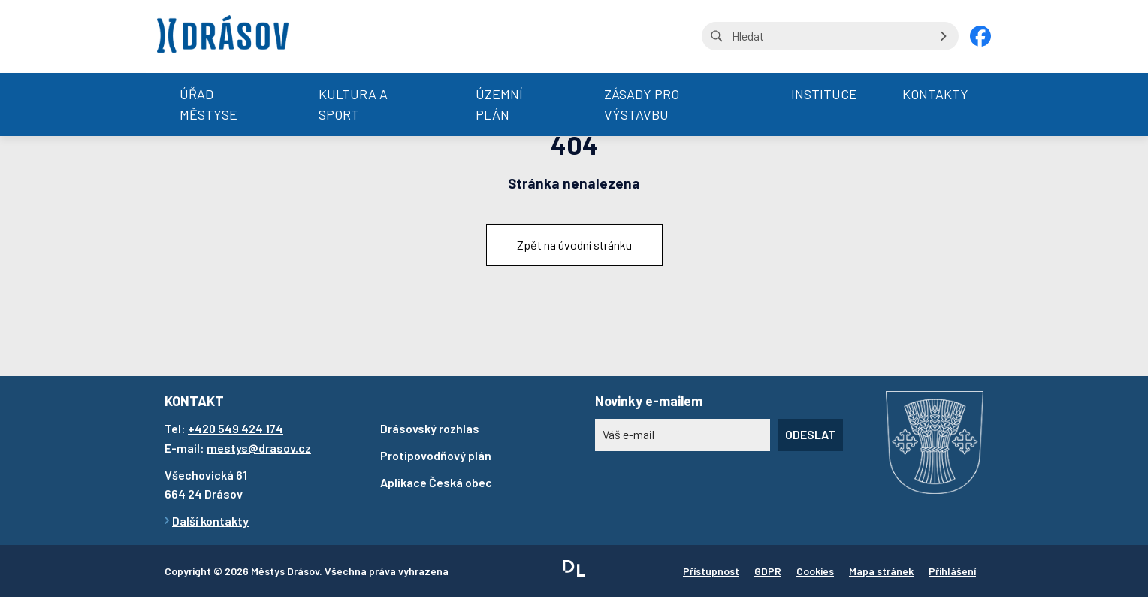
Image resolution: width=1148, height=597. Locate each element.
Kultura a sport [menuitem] (353, 104)
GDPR (767, 571)
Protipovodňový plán (435, 455)
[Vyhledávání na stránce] (830, 36)
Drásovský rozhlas (429, 428)
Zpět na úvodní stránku (574, 245)
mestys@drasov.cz (259, 448)
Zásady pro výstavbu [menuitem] (641, 104)
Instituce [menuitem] (824, 94)
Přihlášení (952, 571)
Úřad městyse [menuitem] (208, 104)
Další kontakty (210, 521)
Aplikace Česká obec (436, 482)
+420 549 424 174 (235, 428)
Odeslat (810, 434)
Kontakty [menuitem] (935, 94)
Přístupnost (711, 571)
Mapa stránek (881, 571)
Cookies (815, 571)
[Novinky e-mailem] (682, 434)
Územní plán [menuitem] (499, 104)
